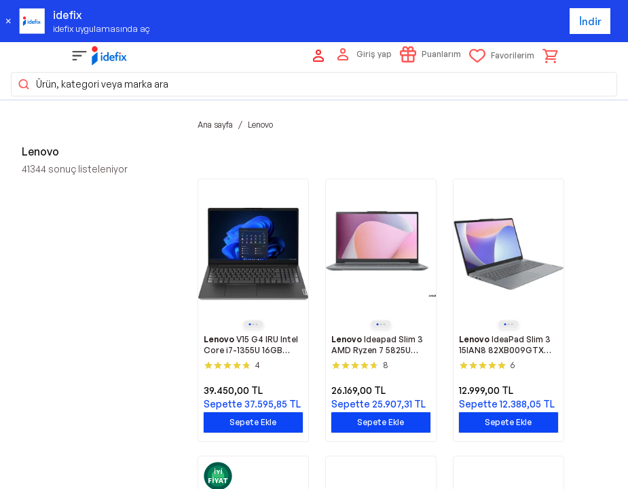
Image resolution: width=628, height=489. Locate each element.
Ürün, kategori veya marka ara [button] (92, 84)
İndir (590, 21)
